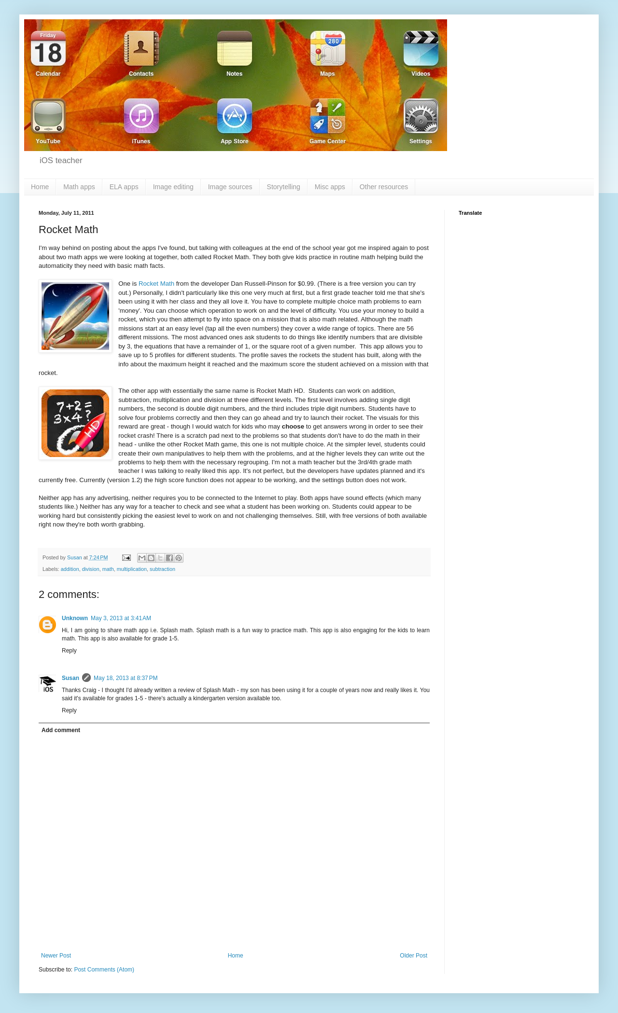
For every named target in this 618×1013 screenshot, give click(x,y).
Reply (69, 650)
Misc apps (330, 187)
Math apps (79, 187)
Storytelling (283, 187)
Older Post (413, 955)
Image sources (230, 187)
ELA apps (124, 187)
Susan (70, 678)
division (90, 569)
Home (40, 187)
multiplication (132, 569)
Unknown (75, 618)
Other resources (384, 187)
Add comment (61, 730)
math (108, 569)
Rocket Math (156, 283)
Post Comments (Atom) (104, 969)
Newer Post (56, 955)
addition (70, 569)
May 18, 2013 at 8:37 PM (125, 678)
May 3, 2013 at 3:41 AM (121, 618)
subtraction (162, 569)
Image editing (173, 187)
